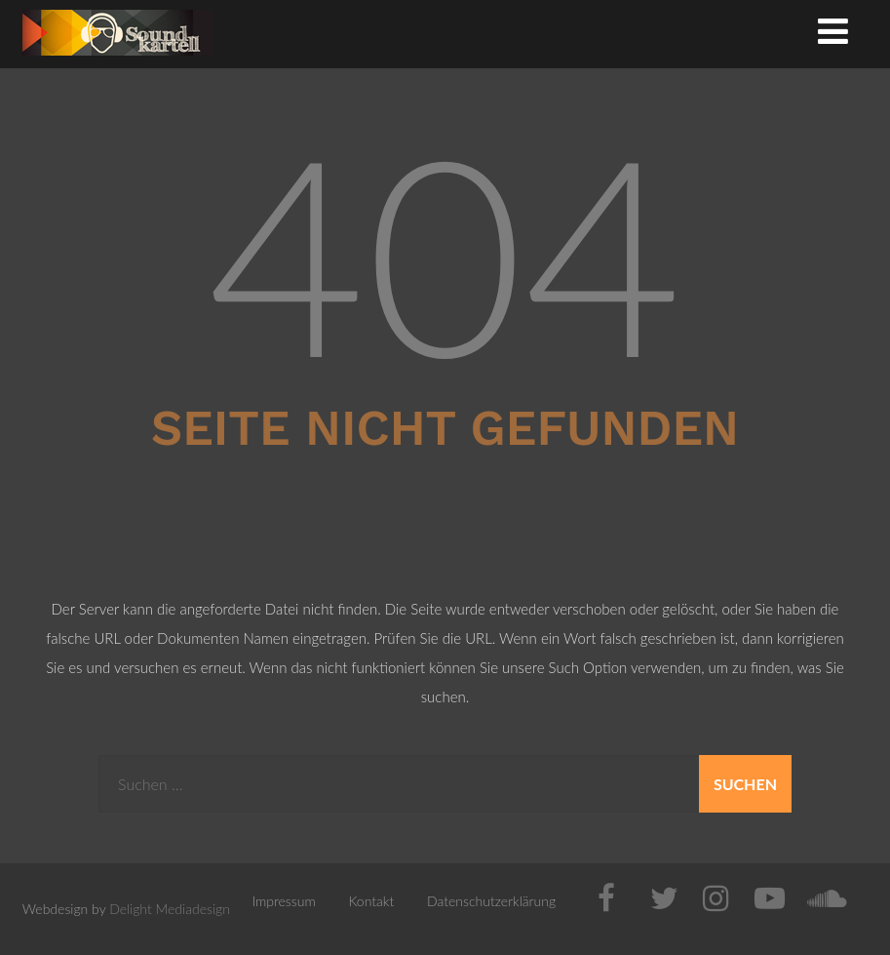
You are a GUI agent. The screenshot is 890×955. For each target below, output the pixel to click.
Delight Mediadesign (169, 908)
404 (445, 252)
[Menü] (833, 30)
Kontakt (372, 901)
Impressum (283, 901)
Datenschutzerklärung (491, 901)
